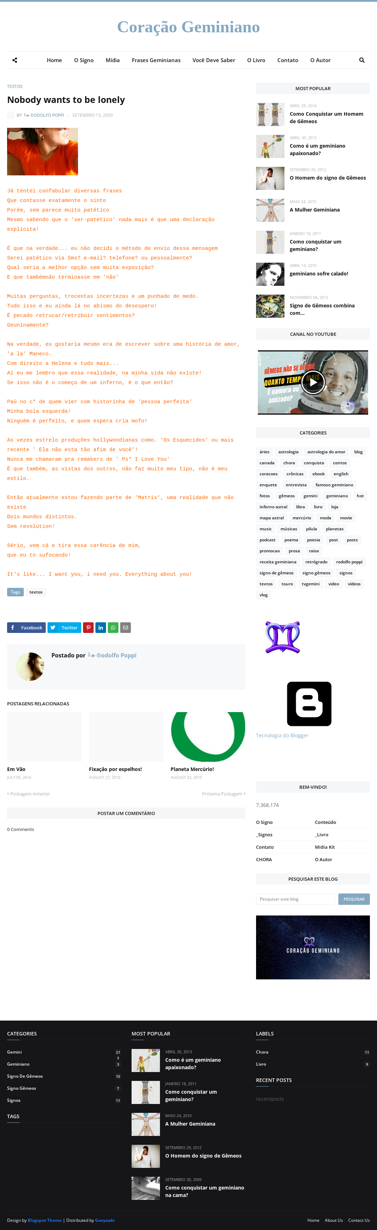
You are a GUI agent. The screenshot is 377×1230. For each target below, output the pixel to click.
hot (360, 496)
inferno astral (273, 507)
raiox (314, 551)
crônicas (295, 474)
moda (325, 518)
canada (267, 463)
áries (265, 452)
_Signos (264, 834)
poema (291, 540)
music (266, 529)
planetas (335, 529)
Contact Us (359, 1220)
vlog (264, 595)
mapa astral (272, 518)
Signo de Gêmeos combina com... (322, 309)
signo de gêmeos (277, 573)
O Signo (264, 822)
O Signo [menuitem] (84, 60)
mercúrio (302, 518)
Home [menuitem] (54, 60)
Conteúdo (325, 822)
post (333, 540)
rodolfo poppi (349, 562)
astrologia (288, 452)
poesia (313, 540)
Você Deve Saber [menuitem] (214, 60)
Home (313, 1220)
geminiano (337, 496)
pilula (311, 529)
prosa (294, 551)
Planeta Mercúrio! (192, 769)
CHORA (264, 859)
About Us (334, 1220)
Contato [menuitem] (287, 60)
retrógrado (316, 562)
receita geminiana (278, 562)
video (333, 584)
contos (340, 463)
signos (346, 573)
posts (352, 540)
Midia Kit (325, 847)
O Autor (323, 859)
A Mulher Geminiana (315, 209)
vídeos (354, 584)
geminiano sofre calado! (319, 273)
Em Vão (16, 769)
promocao (270, 551)
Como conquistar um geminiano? (316, 245)
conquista (314, 463)
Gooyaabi (105, 1220)
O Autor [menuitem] (320, 60)
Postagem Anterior (30, 794)
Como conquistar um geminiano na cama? (204, 1191)
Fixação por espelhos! (115, 769)
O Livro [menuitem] (256, 60)
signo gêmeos (317, 573)
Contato (265, 847)
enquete (268, 485)
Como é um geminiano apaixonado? (317, 149)
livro (318, 507)
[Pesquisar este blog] (295, 899)
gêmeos (287, 496)
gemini (310, 496)
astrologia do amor (326, 452)
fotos (265, 496)
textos (15, 86)
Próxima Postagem (222, 794)
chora (289, 463)
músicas (289, 529)
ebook (318, 474)
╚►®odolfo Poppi (43, 115)
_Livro (321, 834)
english (341, 474)
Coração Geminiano (188, 26)
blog (358, 452)
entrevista (296, 485)
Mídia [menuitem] (113, 60)
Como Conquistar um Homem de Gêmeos (327, 117)
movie (346, 518)
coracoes (269, 474)
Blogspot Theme (45, 1220)
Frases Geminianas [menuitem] (156, 60)
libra (300, 507)
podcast (268, 540)
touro (287, 584)
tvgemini (311, 584)
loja (334, 507)
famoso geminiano (334, 485)
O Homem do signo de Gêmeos (328, 177)
